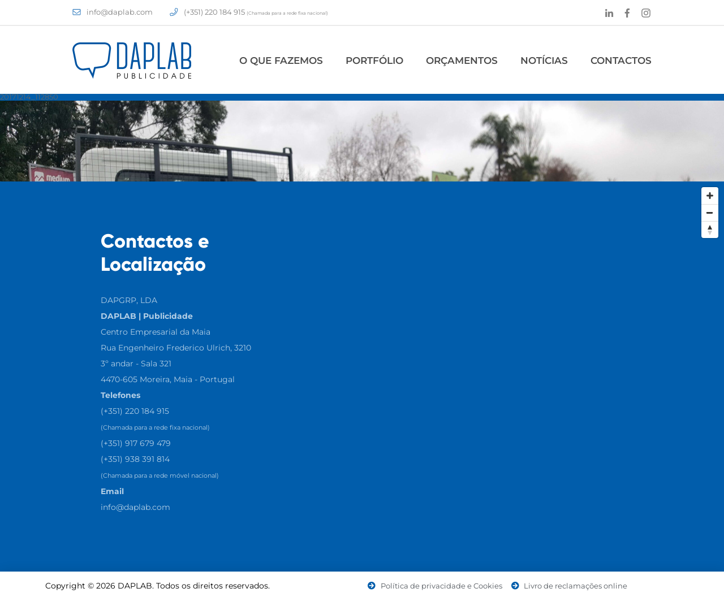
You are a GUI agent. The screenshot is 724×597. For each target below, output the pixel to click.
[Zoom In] (709, 195)
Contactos (621, 60)
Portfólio (374, 60)
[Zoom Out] (709, 212)
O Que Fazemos (281, 60)
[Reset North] (709, 229)
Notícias (544, 60)
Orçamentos (462, 60)
